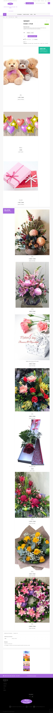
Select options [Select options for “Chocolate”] (21, 204)
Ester (32, 623)
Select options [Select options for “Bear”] (21, 99)
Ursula (32, 308)
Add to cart (33, 36)
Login (46, 0)
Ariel (32, 413)
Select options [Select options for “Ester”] (32, 628)
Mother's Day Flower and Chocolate (32, 361)
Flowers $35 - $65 (30, 43)
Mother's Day (42, 43)
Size (24, 32)
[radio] (28, 33)
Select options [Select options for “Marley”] (32, 523)
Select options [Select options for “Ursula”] (32, 313)
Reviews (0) (16, 633)
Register (48, 0)
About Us (5, 681)
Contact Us (5, 683)
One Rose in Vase (32, 466)
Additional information (8, 633)
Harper (32, 571)
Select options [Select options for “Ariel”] (32, 418)
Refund (5, 690)
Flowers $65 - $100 (37, 43)
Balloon (20, 147)
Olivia (32, 256)
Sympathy (46, 43)
